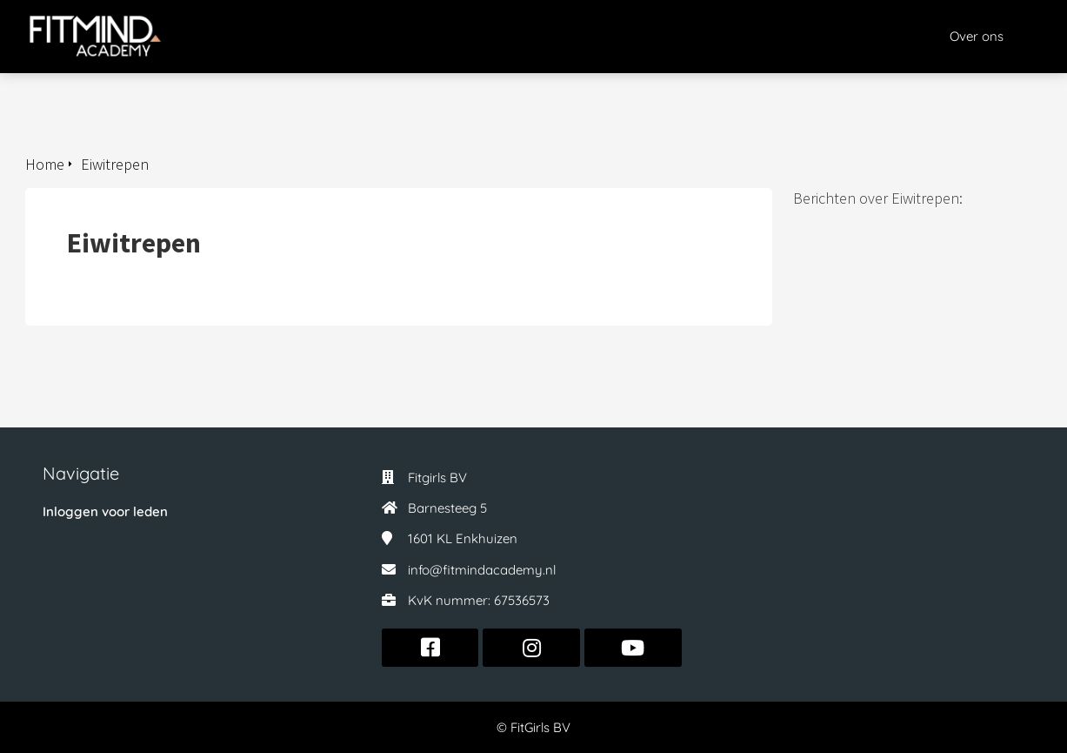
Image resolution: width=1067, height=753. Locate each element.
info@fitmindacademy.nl (482, 569)
